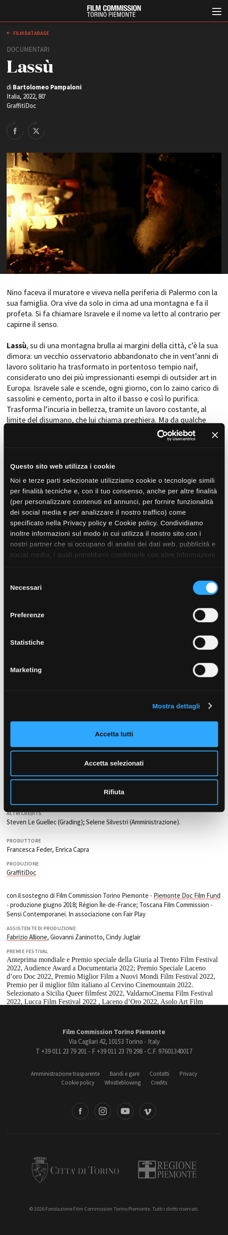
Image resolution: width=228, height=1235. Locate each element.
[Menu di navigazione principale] (216, 12)
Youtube (125, 1111)
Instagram (102, 1111)
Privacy (188, 1073)
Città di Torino (75, 1169)
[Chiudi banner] (215, 435)
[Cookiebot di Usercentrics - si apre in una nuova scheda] (156, 435)
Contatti (159, 1073)
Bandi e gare (124, 1073)
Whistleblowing (123, 1082)
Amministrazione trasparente (65, 1073)
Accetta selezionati (114, 763)
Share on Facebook (15, 130)
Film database (30, 33)
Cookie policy (77, 1082)
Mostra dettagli (176, 706)
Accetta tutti (114, 734)
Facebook (80, 1111)
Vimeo (147, 1111)
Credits (159, 1082)
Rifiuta (114, 792)
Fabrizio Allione (27, 937)
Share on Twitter (36, 130)
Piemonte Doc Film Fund (187, 895)
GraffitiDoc (21, 872)
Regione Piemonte (167, 1169)
